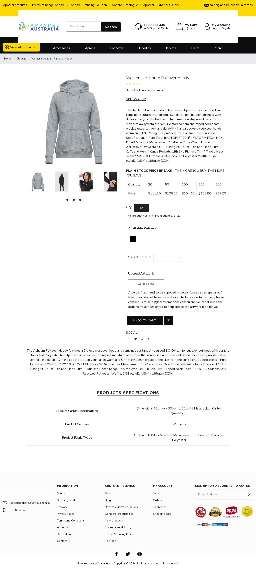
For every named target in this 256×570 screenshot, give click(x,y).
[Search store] (94, 27)
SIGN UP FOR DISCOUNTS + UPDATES (222, 486)
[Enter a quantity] (141, 208)
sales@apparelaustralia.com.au (24, 503)
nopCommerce (101, 563)
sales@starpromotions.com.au (168, 302)
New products (114, 520)
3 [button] (80, 200)
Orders (157, 500)
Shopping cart (162, 514)
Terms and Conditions (71, 520)
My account (160, 493)
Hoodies (145, 48)
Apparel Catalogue (125, 5)
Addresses (160, 507)
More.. (219, 48)
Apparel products (15, 5)
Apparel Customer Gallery (161, 5)
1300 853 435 (15, 510)
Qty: (129, 207)
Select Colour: (139, 257)
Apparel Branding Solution (89, 5)
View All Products (20, 47)
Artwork (62, 507)
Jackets (171, 48)
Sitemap (62, 493)
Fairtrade (110, 541)
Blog (108, 500)
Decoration (64, 534)
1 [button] (67, 200)
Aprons (90, 48)
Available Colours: (142, 228)
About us (62, 527)
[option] (38, 182)
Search (111, 27)
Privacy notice (65, 514)
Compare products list (119, 514)
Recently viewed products (121, 507)
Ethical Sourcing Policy (119, 534)
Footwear (117, 48)
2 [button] (74, 200)
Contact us (64, 541)
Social (131, 332)
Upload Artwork (141, 273)
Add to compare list (168, 320)
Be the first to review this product (145, 90)
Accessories (61, 48)
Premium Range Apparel (49, 5)
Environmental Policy (118, 527)
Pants (195, 48)
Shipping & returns (69, 500)
